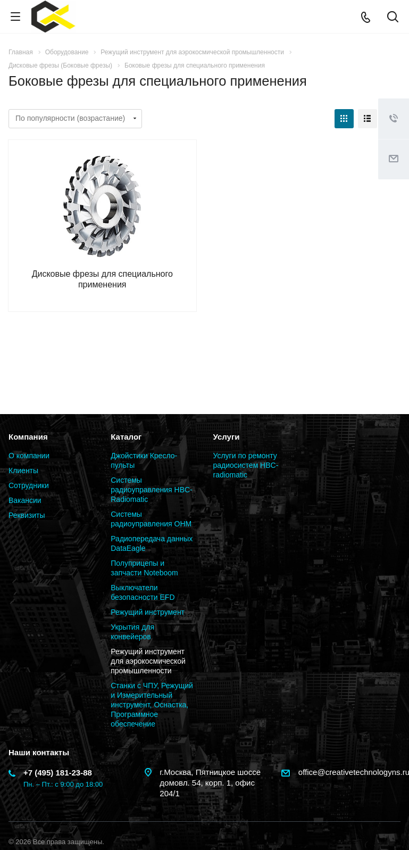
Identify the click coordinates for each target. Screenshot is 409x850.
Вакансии (25, 500)
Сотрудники (29, 485)
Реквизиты (27, 515)
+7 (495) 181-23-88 (57, 772)
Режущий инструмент (148, 612)
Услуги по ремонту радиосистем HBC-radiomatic (246, 465)
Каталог (126, 436)
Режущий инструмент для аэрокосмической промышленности (148, 661)
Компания (28, 436)
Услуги (226, 436)
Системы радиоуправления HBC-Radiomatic (152, 490)
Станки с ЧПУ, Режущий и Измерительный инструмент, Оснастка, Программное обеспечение (152, 704)
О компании (29, 455)
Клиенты (23, 470)
